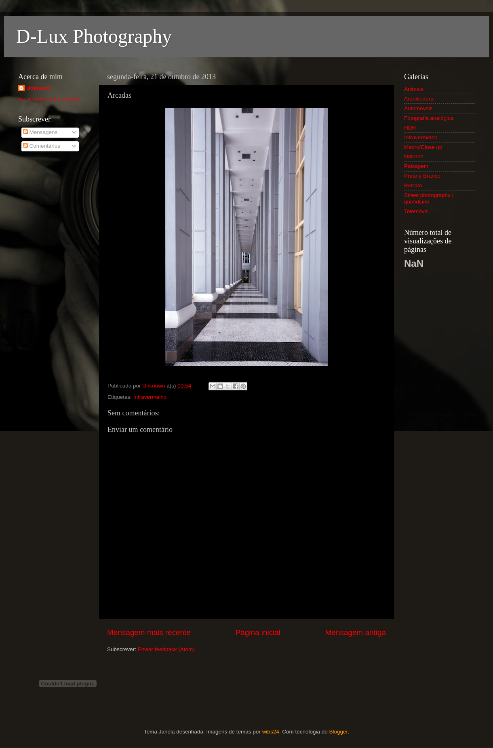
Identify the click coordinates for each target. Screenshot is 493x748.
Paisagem (416, 166)
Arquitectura (419, 99)
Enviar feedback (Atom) (166, 649)
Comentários (41, 146)
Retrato (413, 185)
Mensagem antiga (355, 632)
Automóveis (418, 108)
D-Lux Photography (94, 36)
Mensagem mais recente (149, 632)
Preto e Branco (422, 176)
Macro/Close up (423, 147)
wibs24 (270, 732)
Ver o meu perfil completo (49, 99)
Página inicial (258, 632)
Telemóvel (416, 211)
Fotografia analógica (428, 118)
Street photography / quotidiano (428, 198)
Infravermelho (150, 397)
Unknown (38, 88)
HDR (410, 128)
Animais (413, 89)
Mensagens (40, 132)
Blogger (338, 732)
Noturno (413, 156)
